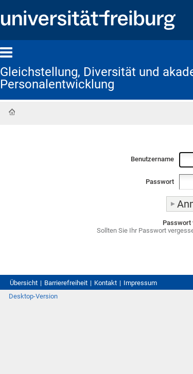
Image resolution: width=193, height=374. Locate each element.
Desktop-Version (33, 296)
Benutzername (152, 159)
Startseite (12, 112)
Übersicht (24, 283)
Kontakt (105, 283)
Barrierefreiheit (65, 283)
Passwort (160, 181)
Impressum (140, 283)
